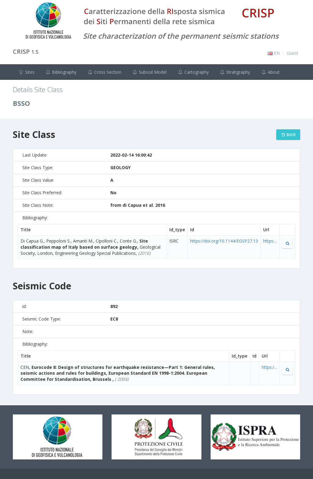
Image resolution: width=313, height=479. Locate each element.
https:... (270, 241)
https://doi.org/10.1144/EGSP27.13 (224, 241)
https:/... (269, 367)
